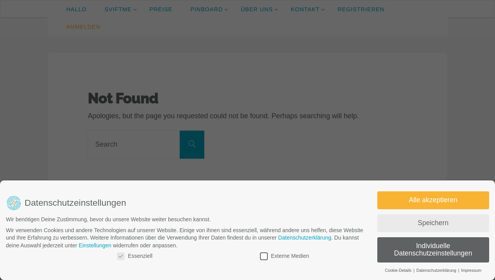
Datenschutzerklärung (304, 237)
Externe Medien (284, 256)
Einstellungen (95, 245)
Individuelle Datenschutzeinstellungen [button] (433, 249)
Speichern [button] (433, 223)
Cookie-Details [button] (398, 270)
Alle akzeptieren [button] (433, 200)
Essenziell (134, 256)
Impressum (471, 270)
